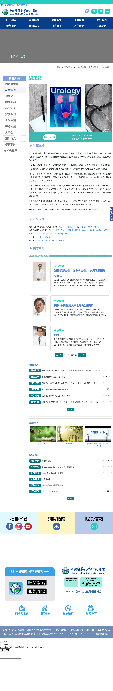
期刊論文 (10, 138)
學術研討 (10, 144)
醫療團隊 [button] (56, 20)
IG (19, 527)
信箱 (94, 527)
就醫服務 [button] (34, 20)
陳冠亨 (106, 231)
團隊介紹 (10, 102)
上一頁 (58, 355)
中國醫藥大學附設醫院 (83, 571)
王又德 (53, 234)
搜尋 (87, 11)
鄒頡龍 (47, 241)
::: (2, 2)
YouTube (28, 527)
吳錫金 (68, 227)
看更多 (70, 410)
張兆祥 (75, 227)
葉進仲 (85, 231)
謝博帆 (89, 227)
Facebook (9, 527)
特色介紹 (10, 126)
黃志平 (61, 227)
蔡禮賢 (60, 234)
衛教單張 (35, 461)
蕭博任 (96, 227)
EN (107, 11)
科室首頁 (107, 67)
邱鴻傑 (46, 234)
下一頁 (81, 355)
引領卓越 (10, 120)
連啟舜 (92, 231)
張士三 (40, 238)
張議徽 (38, 234)
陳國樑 (47, 238)
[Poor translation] (7, 651)
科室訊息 (10, 108)
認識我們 (10, 114)
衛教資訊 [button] (34, 25)
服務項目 (10, 96)
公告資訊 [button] (56, 25)
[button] (67, 130)
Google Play (37, 583)
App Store (37, 592)
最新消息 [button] (11, 25)
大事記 (9, 132)
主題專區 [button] (102, 25)
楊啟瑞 (82, 227)
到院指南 (56, 527)
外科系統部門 (83, 67)
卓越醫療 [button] (79, 20)
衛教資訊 (10, 150)
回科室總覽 (12, 83)
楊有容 (61, 241)
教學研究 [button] (79, 25)
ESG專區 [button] (11, 20)
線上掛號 (49, 137)
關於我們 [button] (102, 20)
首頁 (59, 67)
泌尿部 (96, 67)
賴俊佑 (67, 234)
